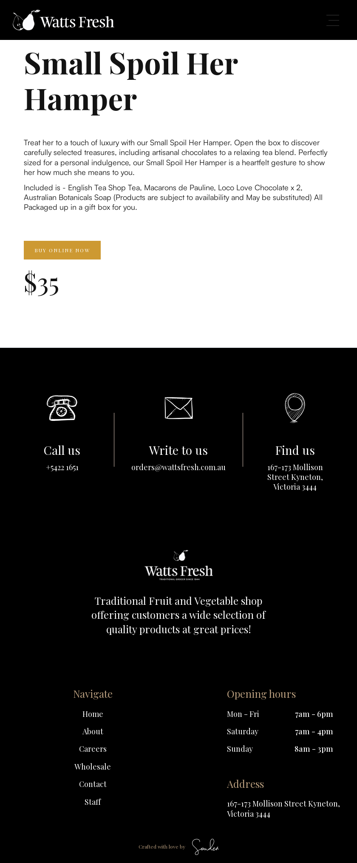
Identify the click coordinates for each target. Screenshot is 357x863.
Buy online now (62, 250)
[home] (63, 19)
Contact (93, 784)
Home (92, 714)
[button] (333, 20)
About (92, 731)
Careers (93, 749)
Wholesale (92, 767)
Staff (93, 802)
